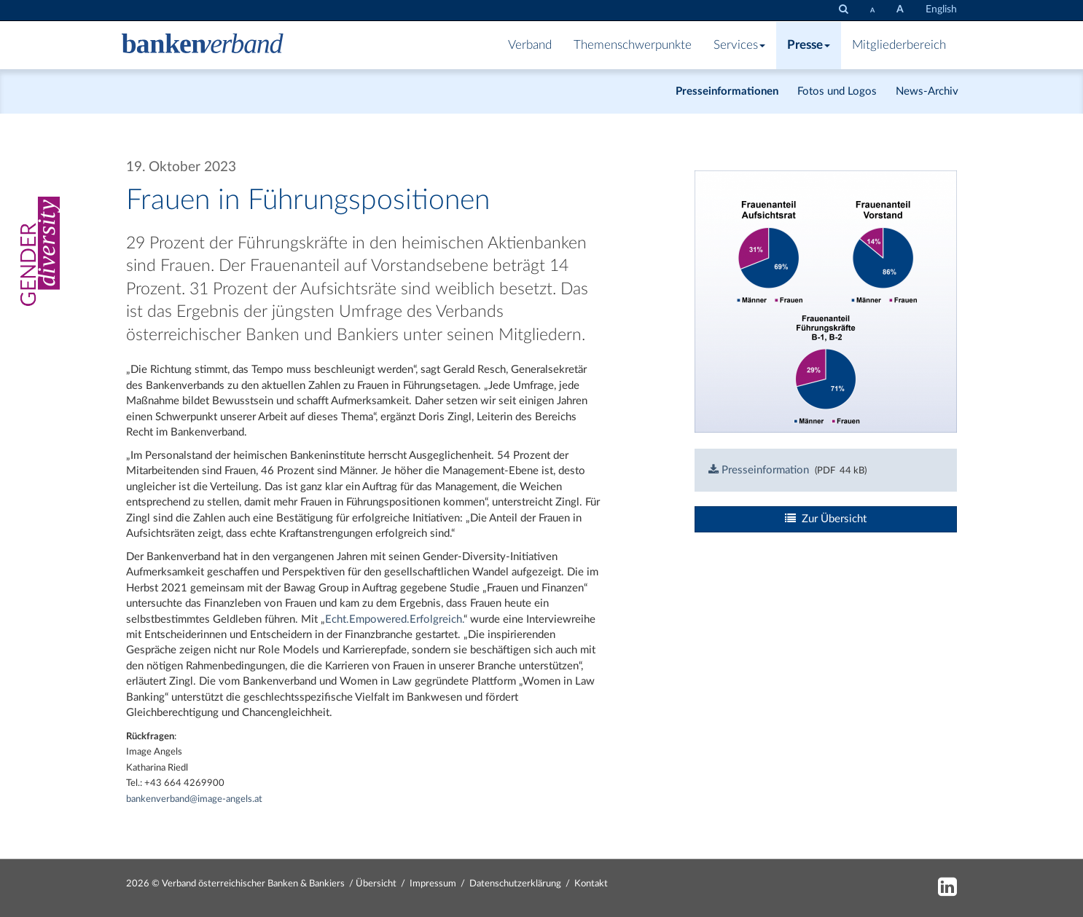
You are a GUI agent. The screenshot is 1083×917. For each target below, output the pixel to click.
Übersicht (376, 884)
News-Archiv (927, 91)
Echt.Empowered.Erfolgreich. (394, 619)
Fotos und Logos (837, 91)
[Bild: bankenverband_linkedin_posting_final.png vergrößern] (826, 301)
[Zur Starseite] (202, 45)
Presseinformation (758, 470)
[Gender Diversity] (36, 251)
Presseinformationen (727, 91)
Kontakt (591, 884)
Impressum (433, 884)
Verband (530, 45)
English (941, 9)
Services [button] (739, 45)
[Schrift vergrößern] (900, 10)
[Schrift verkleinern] (872, 10)
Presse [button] (808, 45)
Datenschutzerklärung (515, 884)
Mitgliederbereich (899, 45)
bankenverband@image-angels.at (195, 799)
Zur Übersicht (826, 518)
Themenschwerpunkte (633, 45)
